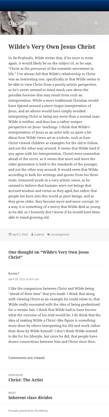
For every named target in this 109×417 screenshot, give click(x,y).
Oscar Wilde (22, 22)
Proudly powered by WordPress (28, 411)
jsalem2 (39, 234)
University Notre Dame (54, 5)
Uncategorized (60, 234)
